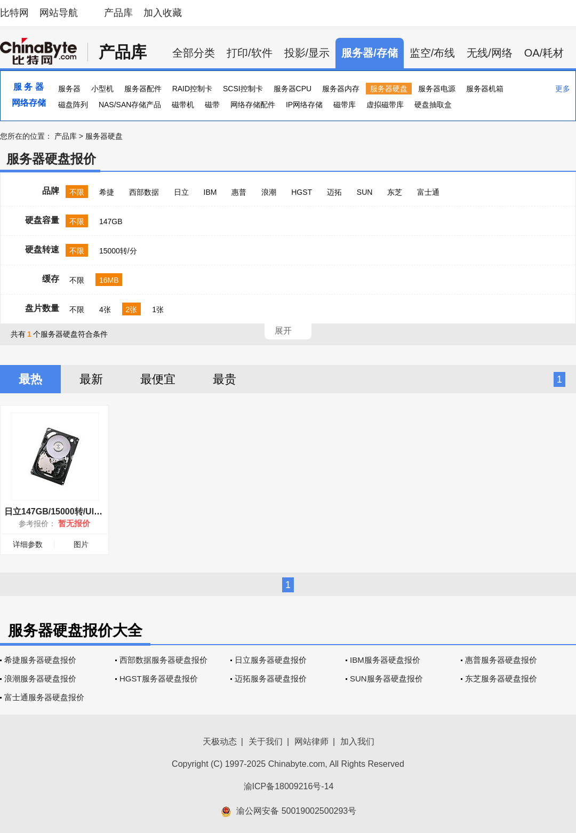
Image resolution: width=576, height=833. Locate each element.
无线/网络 (490, 53)
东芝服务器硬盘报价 (501, 678)
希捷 (106, 192)
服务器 (69, 88)
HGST (301, 192)
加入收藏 (162, 12)
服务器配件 (143, 88)
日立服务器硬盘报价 (271, 659)
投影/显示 (307, 53)
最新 (91, 379)
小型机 (102, 88)
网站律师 (311, 741)
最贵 (224, 379)
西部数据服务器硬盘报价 (163, 659)
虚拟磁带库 (385, 104)
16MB (109, 280)
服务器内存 (340, 88)
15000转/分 (118, 251)
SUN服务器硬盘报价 (386, 678)
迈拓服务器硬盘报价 (271, 678)
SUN (365, 192)
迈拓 (334, 192)
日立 (181, 192)
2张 (132, 309)
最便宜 (157, 379)
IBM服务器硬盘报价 (385, 659)
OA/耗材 (544, 53)
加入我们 (357, 741)
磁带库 (344, 104)
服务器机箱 (484, 88)
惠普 (238, 192)
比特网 (14, 12)
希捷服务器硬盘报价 (40, 659)
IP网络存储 (304, 104)
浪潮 (268, 192)
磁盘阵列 (73, 104)
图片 (81, 544)
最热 (30, 379)
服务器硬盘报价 (51, 159)
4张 (105, 309)
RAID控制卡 (192, 88)
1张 (158, 309)
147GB (111, 221)
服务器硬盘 (388, 88)
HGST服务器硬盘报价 (158, 678)
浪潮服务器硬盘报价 (40, 678)
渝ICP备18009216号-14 (289, 786)
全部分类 (193, 53)
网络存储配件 (252, 104)
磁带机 (183, 104)
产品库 (118, 12)
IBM (210, 192)
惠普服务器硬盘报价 (501, 659)
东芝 (394, 192)
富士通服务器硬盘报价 (44, 697)
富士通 (428, 192)
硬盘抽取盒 (433, 104)
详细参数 (28, 544)
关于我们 (266, 741)
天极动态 (220, 741)
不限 (76, 192)
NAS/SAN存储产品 (130, 104)
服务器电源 (436, 88)
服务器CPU (293, 88)
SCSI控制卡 (243, 88)
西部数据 (144, 192)
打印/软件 (250, 53)
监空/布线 (432, 53)
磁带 (212, 104)
